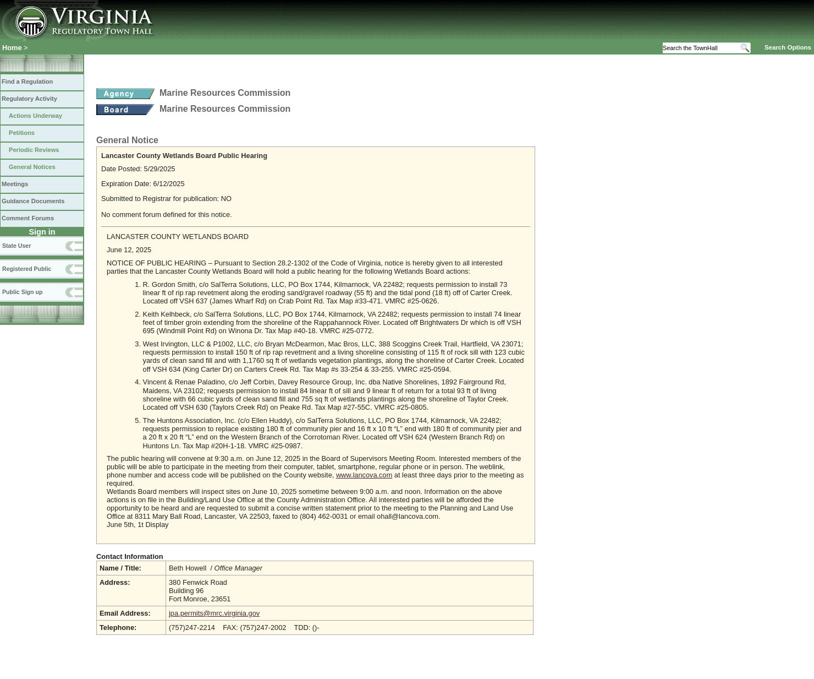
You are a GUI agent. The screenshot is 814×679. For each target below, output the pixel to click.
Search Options (788, 47)
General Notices (32, 167)
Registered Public (26, 268)
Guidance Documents (33, 201)
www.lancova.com (364, 475)
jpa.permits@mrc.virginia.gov (214, 613)
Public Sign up (22, 292)
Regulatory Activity (29, 98)
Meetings (15, 184)
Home (12, 48)
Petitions (22, 132)
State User (16, 245)
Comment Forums (28, 218)
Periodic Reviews (34, 149)
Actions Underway (35, 115)
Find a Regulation (27, 81)
